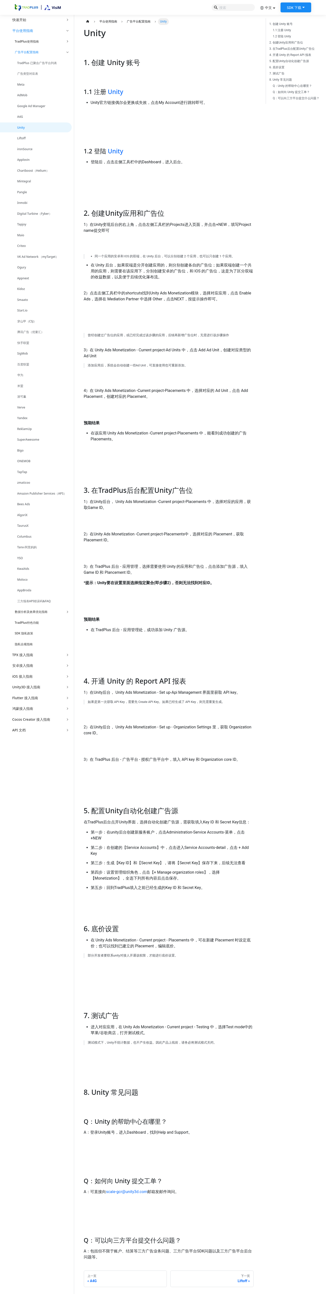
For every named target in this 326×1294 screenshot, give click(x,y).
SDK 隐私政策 (24, 633)
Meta (20, 84)
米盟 (20, 386)
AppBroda (24, 590)
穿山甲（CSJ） (27, 321)
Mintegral (24, 181)
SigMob (22, 353)
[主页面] (88, 21)
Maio (20, 235)
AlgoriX (22, 515)
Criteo (21, 246)
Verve (21, 407)
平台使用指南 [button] (22, 30)
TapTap (22, 472)
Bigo (20, 450)
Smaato (22, 300)
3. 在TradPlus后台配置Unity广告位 (292, 48)
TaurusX (23, 526)
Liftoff (21, 138)
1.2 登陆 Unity (282, 36)
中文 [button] (266, 7)
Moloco (22, 579)
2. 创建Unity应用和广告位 (286, 42)
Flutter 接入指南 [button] (25, 697)
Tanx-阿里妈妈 (27, 547)
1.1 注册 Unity (282, 30)
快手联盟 (23, 343)
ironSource (25, 149)
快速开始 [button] (19, 19)
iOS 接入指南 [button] (22, 676)
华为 (20, 375)
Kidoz (21, 289)
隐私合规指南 (24, 644)
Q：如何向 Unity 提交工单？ (291, 92)
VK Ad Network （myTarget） (38, 257)
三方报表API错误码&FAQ (34, 601)
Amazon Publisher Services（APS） (42, 493)
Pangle (22, 192)
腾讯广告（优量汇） (30, 332)
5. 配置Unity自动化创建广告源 (289, 61)
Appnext (23, 278)
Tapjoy (21, 224)
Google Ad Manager (31, 106)
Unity (21, 127)
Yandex (22, 418)
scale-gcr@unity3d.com (126, 1191)
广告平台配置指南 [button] (27, 52)
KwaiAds (23, 569)
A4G (20, 117)
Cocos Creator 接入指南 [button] (31, 719)
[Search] (233, 7)
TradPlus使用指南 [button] (27, 41)
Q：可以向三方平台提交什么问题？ (296, 98)
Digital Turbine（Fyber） (34, 214)
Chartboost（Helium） (33, 170)
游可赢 (21, 396)
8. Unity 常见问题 (280, 79)
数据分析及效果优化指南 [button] (31, 612)
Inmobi (22, 203)
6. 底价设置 (276, 67)
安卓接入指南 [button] (22, 665)
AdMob (22, 95)
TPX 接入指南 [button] (22, 654)
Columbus (24, 536)
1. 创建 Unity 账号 (281, 24)
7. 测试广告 (276, 73)
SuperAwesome (28, 439)
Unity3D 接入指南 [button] (26, 687)
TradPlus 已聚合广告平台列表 (37, 63)
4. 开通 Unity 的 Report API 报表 (290, 55)
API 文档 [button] (19, 730)
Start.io (22, 310)
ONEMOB (24, 461)
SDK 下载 (294, 7)
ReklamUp (24, 429)
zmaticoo (23, 482)
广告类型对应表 (27, 74)
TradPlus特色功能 (27, 623)
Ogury (21, 267)
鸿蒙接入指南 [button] (22, 708)
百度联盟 (23, 364)
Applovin (23, 160)
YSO (20, 558)
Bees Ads (23, 504)
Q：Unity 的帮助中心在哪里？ (292, 86)
